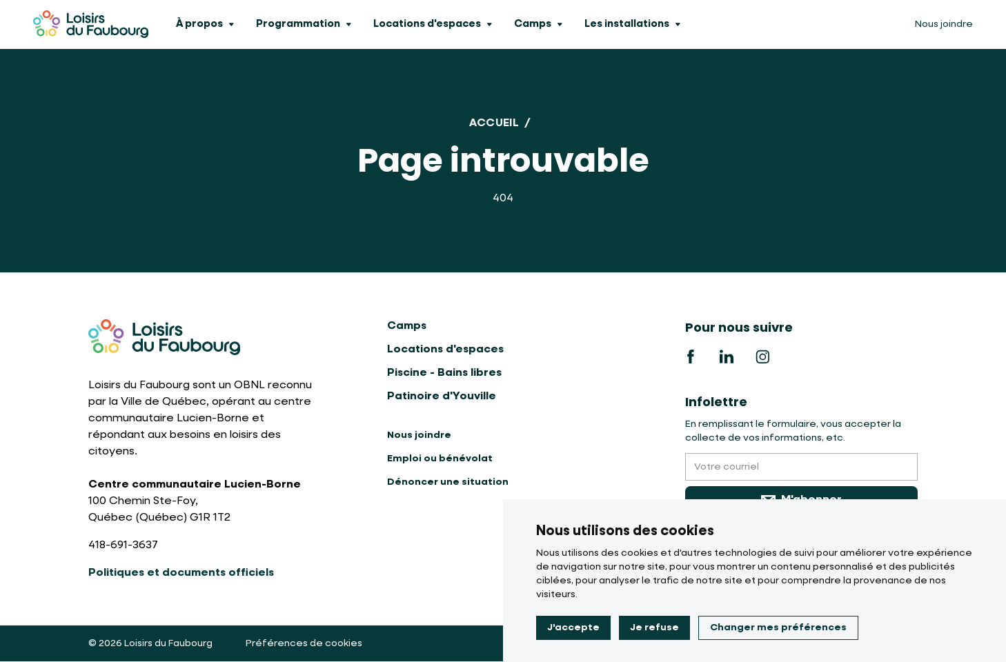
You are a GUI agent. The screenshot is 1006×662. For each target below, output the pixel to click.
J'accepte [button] (573, 627)
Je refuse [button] (654, 627)
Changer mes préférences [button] (778, 627)
